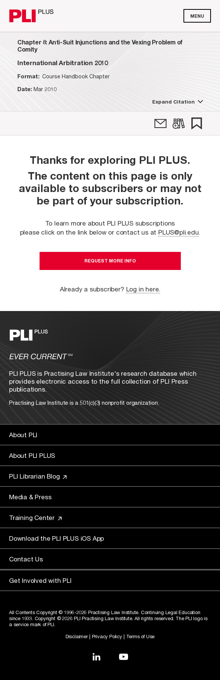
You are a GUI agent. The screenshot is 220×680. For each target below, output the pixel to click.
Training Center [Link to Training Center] (35, 517)
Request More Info (110, 261)
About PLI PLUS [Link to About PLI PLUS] (32, 455)
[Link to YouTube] (123, 656)
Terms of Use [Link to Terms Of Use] (140, 636)
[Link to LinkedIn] (96, 656)
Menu (197, 16)
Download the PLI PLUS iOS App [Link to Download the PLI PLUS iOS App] (56, 538)
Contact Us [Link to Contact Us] (26, 559)
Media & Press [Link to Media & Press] (30, 497)
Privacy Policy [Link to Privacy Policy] (107, 636)
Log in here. (143, 289)
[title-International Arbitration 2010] (62, 63)
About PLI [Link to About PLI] (23, 435)
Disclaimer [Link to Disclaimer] (77, 636)
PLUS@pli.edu (178, 232)
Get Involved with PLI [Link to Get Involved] (40, 580)
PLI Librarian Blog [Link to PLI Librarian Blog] (38, 476)
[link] (160, 123)
